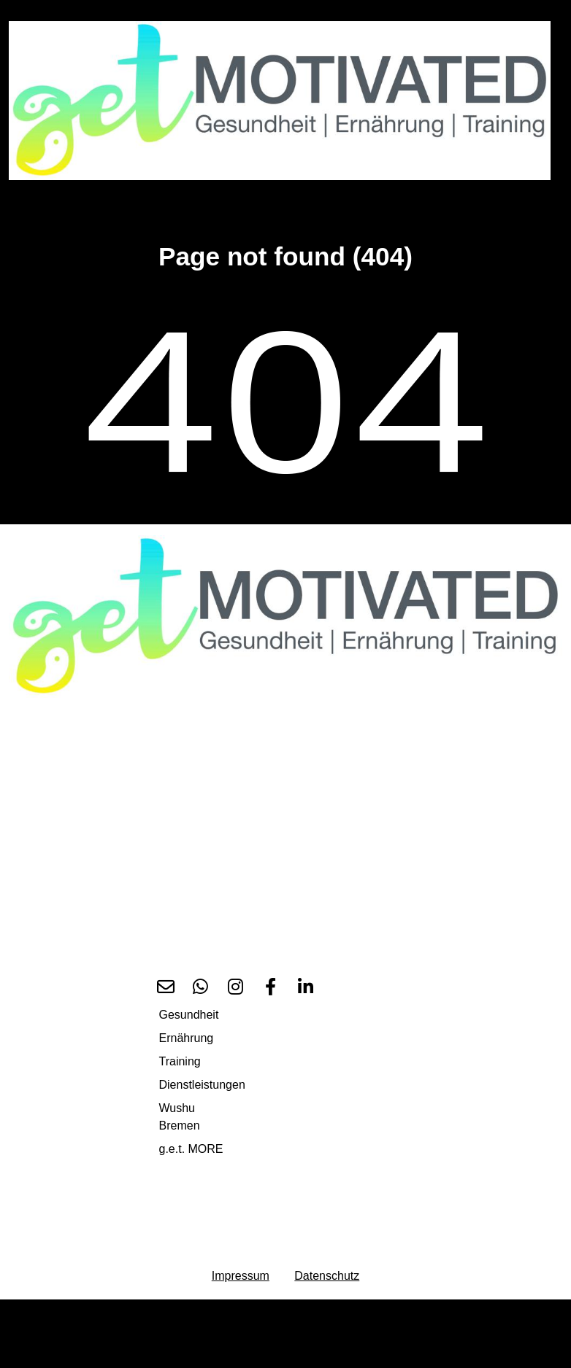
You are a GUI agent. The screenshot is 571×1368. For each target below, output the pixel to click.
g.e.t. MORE (191, 1149)
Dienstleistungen (202, 1085)
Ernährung (186, 1038)
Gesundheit (189, 1014)
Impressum (240, 1276)
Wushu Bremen (179, 1117)
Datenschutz (326, 1276)
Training (180, 1061)
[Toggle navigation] (29, 198)
